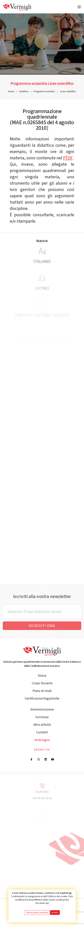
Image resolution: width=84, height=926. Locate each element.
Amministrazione (42, 709)
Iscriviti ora (42, 625)
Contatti (42, 732)
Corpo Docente (42, 683)
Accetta (55, 912)
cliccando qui (42, 903)
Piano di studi (42, 691)
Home (11, 91)
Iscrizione (42, 717)
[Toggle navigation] (79, 7)
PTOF (67, 158)
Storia (42, 675)
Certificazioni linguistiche (42, 698)
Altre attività (42, 724)
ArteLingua (42, 740)
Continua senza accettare (37, 912)
